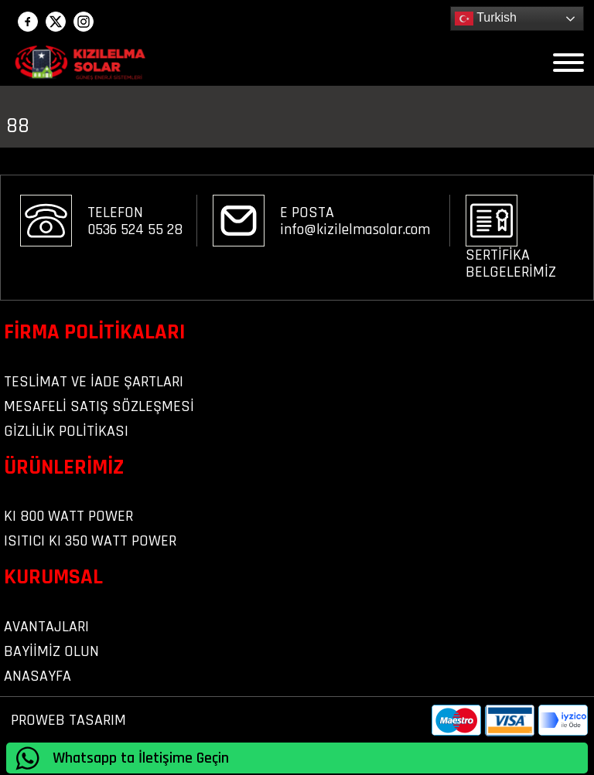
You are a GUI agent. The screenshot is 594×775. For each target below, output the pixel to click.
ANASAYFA (37, 676)
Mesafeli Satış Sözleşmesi (99, 406)
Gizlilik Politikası (66, 431)
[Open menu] (568, 62)
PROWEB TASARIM (68, 720)
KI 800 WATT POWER (68, 516)
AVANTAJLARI (46, 626)
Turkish (486, 18)
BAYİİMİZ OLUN (51, 651)
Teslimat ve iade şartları (93, 381)
